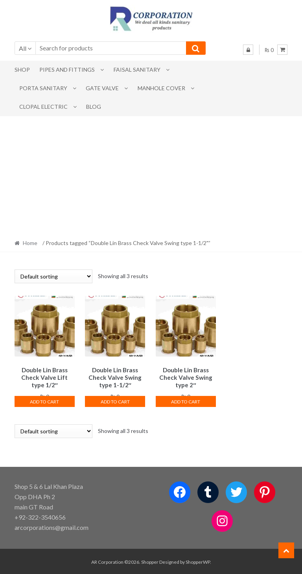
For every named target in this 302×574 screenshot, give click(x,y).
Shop (22, 69)
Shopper (149, 561)
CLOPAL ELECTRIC (43, 106)
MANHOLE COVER (161, 88)
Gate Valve (102, 88)
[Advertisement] (151, 175)
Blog (93, 106)
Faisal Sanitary (137, 69)
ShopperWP (198, 561)
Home (30, 243)
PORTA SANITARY (43, 88)
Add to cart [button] (44, 400)
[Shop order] (53, 276)
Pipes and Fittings (67, 69)
